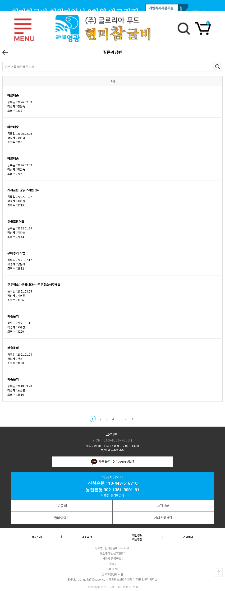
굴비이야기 (61, 517)
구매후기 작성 (16, 253)
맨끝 (133, 419)
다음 (126, 419)
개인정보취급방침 (137, 537)
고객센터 (163, 505)
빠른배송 (13, 95)
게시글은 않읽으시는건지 (23, 190)
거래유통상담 (163, 517)
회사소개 (36, 537)
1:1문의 (61, 505)
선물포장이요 (15, 221)
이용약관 (87, 537)
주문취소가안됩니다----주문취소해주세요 (33, 284)
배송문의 (13, 316)
